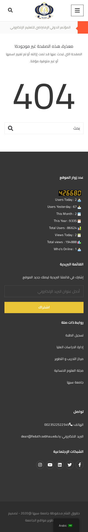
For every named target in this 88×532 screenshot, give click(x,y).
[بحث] (44, 128)
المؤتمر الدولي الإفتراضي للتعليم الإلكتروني (40, 27)
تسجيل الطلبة (74, 335)
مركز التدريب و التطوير (69, 359)
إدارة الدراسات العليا (70, 347)
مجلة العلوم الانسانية (69, 370)
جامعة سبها (75, 382)
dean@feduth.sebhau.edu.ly (41, 436)
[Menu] (77, 10)
